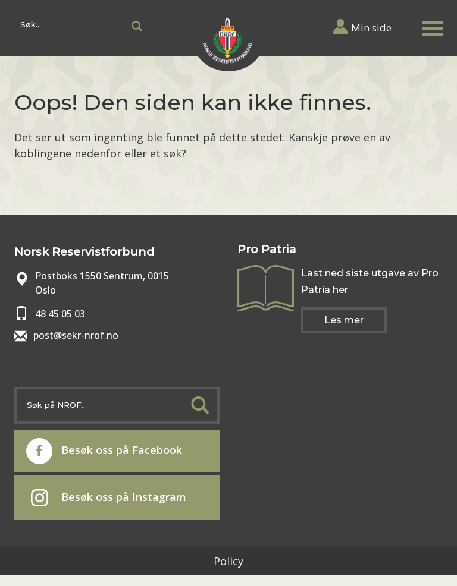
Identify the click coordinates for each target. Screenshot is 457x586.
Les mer (344, 320)
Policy (228, 561)
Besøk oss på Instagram (108, 498)
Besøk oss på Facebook (104, 451)
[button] (432, 25)
